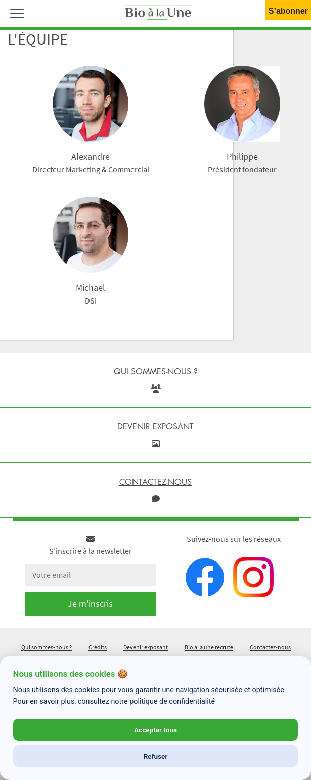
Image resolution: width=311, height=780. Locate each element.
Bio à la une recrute (209, 647)
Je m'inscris (90, 604)
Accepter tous (155, 730)
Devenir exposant (145, 647)
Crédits (97, 647)
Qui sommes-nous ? (46, 647)
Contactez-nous (270, 647)
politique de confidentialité (172, 701)
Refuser (156, 756)
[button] (14, 12)
